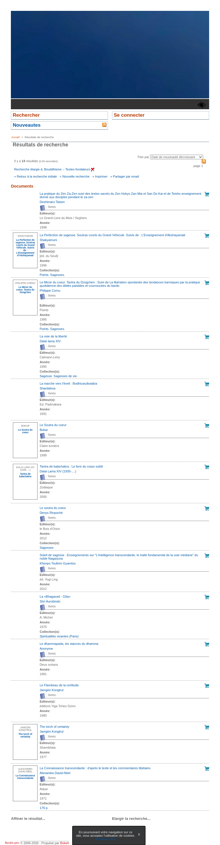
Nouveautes (26, 125)
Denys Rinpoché (51, 512)
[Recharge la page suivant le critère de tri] (176, 157)
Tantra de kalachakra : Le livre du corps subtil (71, 466)
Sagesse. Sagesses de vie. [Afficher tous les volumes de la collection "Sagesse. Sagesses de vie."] (59, 376)
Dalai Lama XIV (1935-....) (58, 471)
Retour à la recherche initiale (37, 176)
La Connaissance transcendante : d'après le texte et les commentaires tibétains (95, 768)
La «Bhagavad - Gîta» (55, 596)
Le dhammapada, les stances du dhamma (69, 643)
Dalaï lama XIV (50, 341)
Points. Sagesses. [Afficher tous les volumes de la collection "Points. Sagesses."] (52, 275)
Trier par (143, 157)
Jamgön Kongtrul (51, 690)
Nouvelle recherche (76, 176)
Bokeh (64, 843)
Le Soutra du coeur (53, 425)
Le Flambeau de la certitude (59, 685)
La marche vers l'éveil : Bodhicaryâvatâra (68, 383)
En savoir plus (105, 839)
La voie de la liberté (53, 336)
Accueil (15, 137)
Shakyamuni (48, 240)
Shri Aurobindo (50, 601)
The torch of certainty (54, 726)
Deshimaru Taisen (52, 202)
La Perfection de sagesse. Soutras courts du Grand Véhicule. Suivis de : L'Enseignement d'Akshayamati (112, 235)
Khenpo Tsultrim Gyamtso (58, 563)
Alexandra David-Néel (55, 773)
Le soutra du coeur (53, 508)
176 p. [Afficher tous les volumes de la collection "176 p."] (44, 808)
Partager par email (126, 176)
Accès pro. (12, 842)
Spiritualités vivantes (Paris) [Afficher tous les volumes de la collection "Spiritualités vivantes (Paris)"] (59, 636)
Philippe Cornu (50, 290)
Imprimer (101, 176)
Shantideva (47, 388)
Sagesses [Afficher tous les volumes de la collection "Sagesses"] (46, 547)
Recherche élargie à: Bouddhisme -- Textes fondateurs (54, 169)
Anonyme (46, 648)
